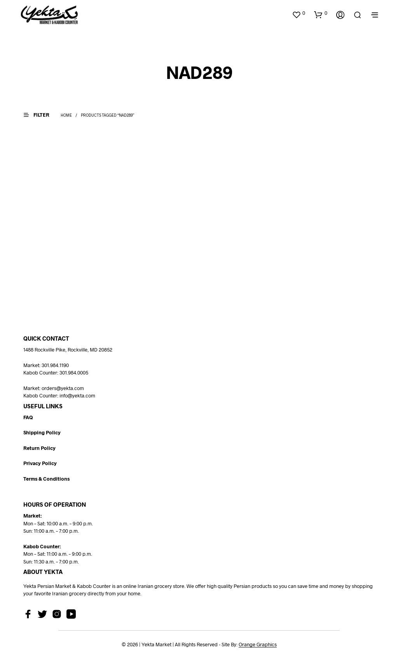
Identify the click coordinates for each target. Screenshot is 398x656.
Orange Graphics (258, 644)
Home (66, 115)
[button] (298, 13)
